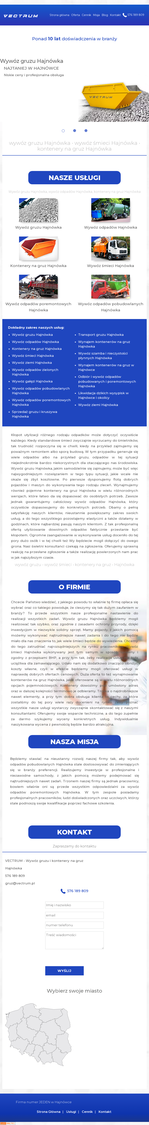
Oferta (75, 15)
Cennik (86, 15)
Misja (96, 15)
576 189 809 (133, 15)
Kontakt (115, 15)
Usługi (71, 1112)
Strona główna (59, 15)
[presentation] (74, 956)
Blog (105, 15)
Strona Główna (48, 1112)
